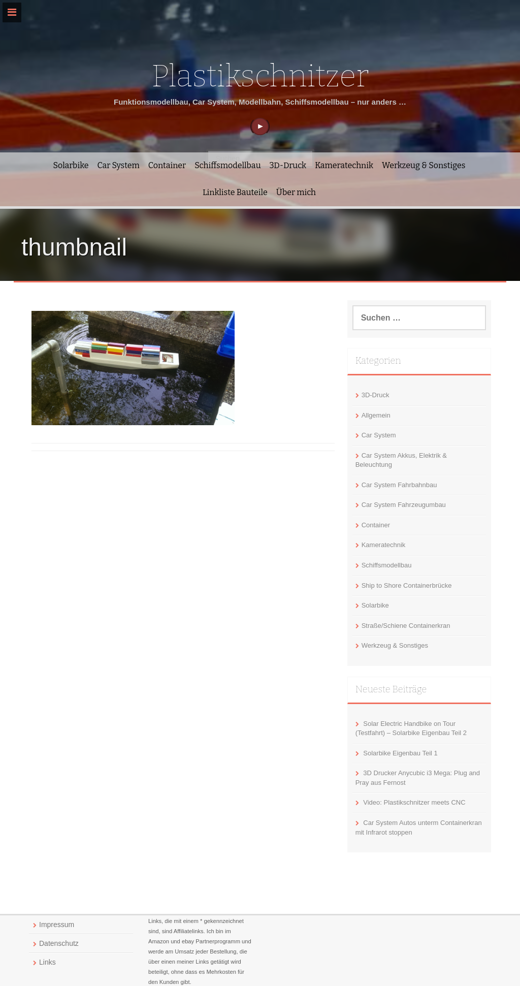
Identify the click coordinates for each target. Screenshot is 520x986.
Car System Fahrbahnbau (399, 485)
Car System (118, 165)
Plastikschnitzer (260, 76)
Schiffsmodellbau (227, 165)
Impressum (56, 924)
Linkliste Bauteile (235, 192)
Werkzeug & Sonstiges (423, 165)
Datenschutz (59, 943)
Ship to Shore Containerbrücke (407, 585)
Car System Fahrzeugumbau (404, 504)
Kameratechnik (344, 165)
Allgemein (376, 415)
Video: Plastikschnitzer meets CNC (414, 802)
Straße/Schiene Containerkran (406, 625)
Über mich (296, 192)
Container (167, 165)
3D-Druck (288, 165)
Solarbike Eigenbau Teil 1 (400, 753)
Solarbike (71, 165)
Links (47, 962)
